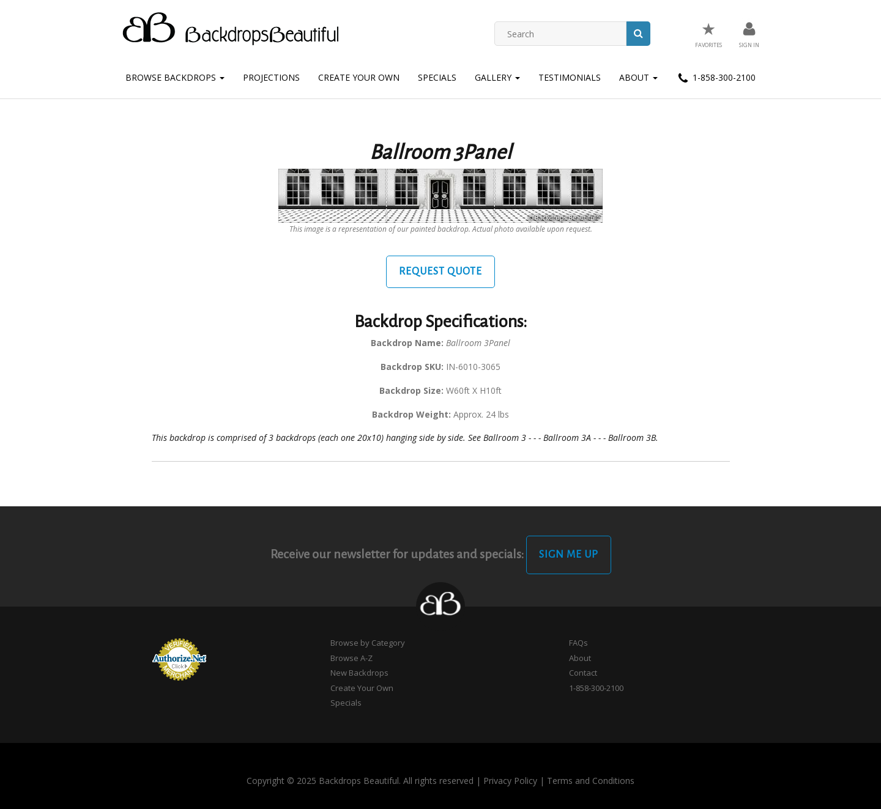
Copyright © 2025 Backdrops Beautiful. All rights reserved (360, 780)
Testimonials (569, 77)
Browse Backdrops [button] (175, 77)
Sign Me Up (568, 554)
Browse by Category (367, 642)
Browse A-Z (351, 657)
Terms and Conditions (590, 780)
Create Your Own (359, 77)
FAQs (578, 642)
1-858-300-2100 (716, 78)
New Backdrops (359, 672)
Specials (437, 77)
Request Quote (440, 271)
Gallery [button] (497, 77)
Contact (583, 672)
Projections (271, 77)
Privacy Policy (510, 780)
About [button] (638, 77)
